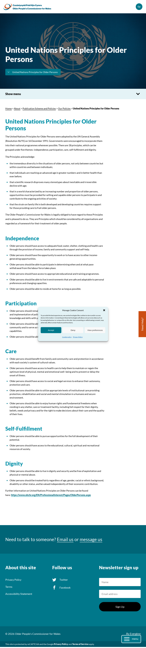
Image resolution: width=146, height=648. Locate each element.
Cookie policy (67, 337)
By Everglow (133, 634)
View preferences (95, 330)
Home (8, 109)
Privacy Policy (78, 337)
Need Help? (142, 324)
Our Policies (64, 109)
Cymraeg (137, 7)
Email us (65, 540)
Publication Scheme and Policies (39, 109)
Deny (73, 330)
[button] (104, 310)
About (17, 109)
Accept (51, 330)
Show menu (73, 95)
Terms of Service (80, 645)
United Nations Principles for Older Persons (32, 73)
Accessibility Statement (18, 594)
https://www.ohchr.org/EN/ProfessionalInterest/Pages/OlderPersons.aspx (51, 496)
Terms (8, 587)
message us (91, 540)
